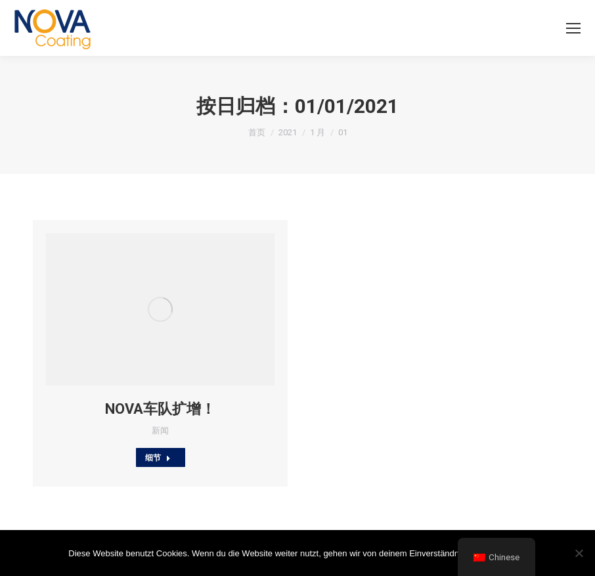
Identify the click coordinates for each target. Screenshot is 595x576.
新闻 (160, 430)
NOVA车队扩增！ (160, 409)
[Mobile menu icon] (573, 28)
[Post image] (160, 309)
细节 (158, 457)
